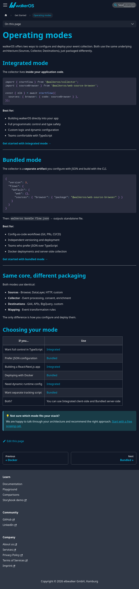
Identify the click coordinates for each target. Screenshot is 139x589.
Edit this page (13, 441)
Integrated (53, 349)
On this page (13, 24)
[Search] (124, 5)
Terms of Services (15, 560)
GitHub (9, 519)
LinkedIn (10, 525)
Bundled (52, 358)
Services (9, 549)
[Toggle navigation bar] (5, 5)
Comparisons (11, 495)
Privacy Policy (13, 555)
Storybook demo (15, 500)
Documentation (12, 484)
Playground (10, 489)
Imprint (9, 566)
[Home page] (6, 15)
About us (10, 544)
